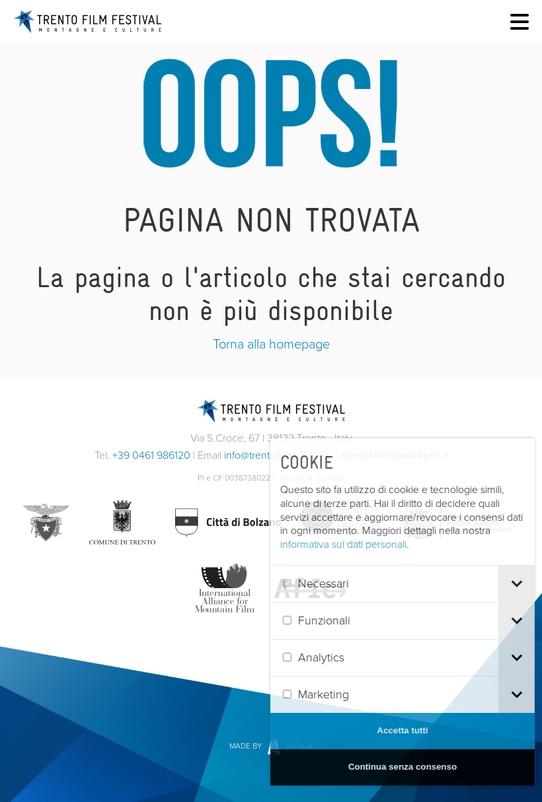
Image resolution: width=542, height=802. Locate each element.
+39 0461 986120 (151, 455)
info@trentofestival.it (268, 455)
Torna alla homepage (271, 344)
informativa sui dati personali (366, 544)
